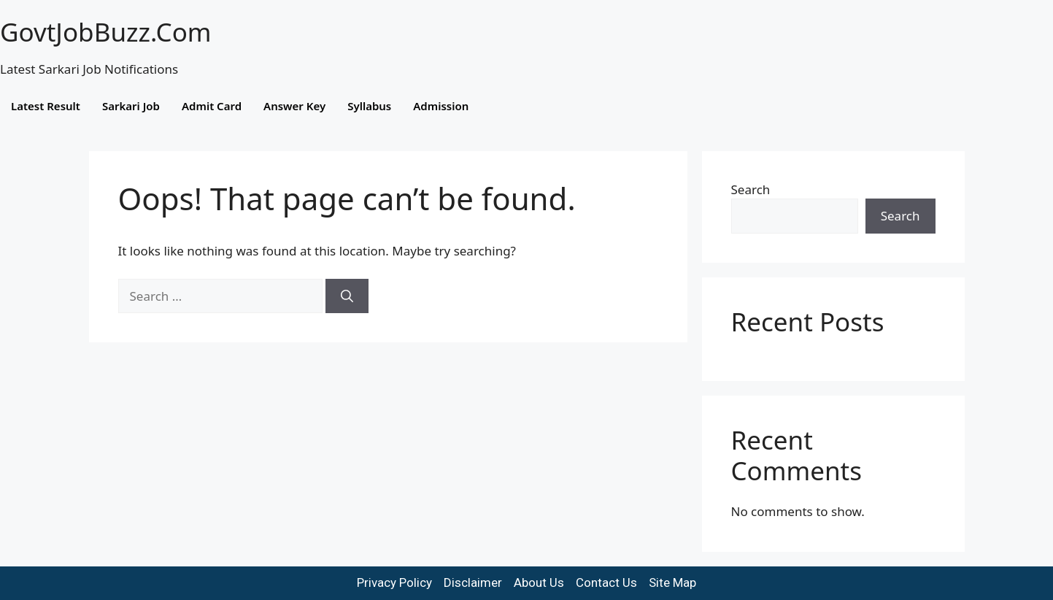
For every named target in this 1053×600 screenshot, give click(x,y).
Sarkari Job (131, 106)
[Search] (347, 296)
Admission (440, 106)
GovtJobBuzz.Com (106, 32)
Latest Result (45, 106)
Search (751, 189)
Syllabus (369, 106)
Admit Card (212, 106)
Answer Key (294, 106)
